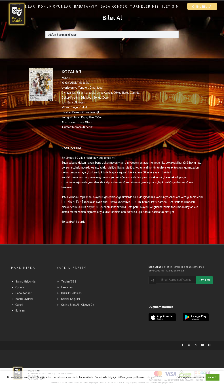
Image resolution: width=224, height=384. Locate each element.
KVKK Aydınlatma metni (190, 377)
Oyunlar (20, 287)
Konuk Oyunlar (24, 299)
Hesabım (67, 287)
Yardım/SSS (68, 281)
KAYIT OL (205, 280)
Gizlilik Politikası (71, 293)
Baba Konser (23, 293)
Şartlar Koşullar (70, 299)
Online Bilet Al (202, 7)
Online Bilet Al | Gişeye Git (77, 304)
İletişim (20, 310)
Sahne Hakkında (25, 281)
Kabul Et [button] (212, 377)
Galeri (19, 304)
